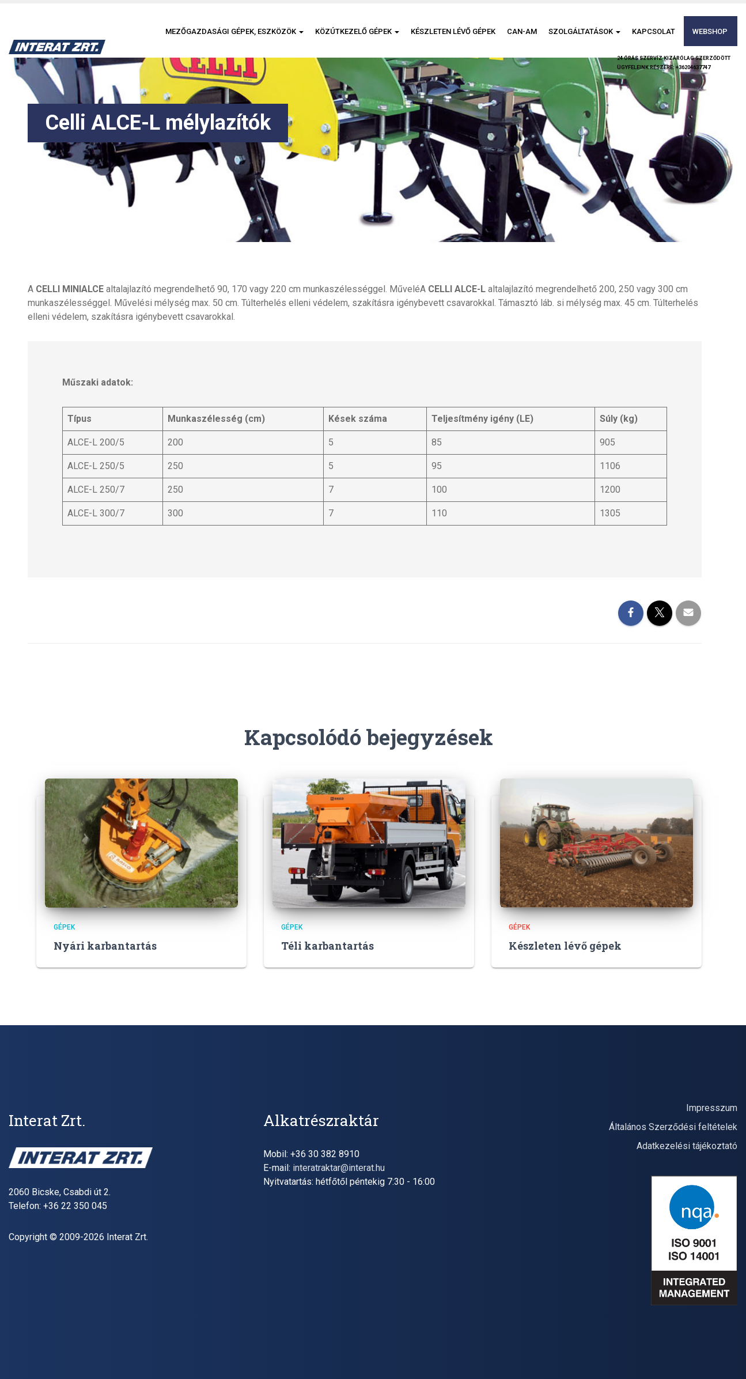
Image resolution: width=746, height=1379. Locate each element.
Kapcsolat (653, 31)
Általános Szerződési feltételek (673, 1126)
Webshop (710, 31)
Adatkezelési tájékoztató (687, 1145)
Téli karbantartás (327, 946)
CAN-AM (522, 31)
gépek (64, 927)
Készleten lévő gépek (453, 31)
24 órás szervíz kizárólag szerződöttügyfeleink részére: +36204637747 (673, 62)
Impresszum (711, 1107)
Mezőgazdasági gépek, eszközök (234, 31)
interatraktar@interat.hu (339, 1167)
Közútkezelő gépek (357, 31)
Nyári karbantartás (105, 946)
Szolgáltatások (584, 31)
